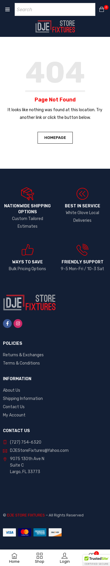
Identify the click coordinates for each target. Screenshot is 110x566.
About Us (11, 390)
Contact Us (14, 406)
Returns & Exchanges (23, 354)
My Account (14, 415)
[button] (96, 560)
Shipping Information (23, 398)
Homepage (55, 137)
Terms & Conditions (21, 363)
